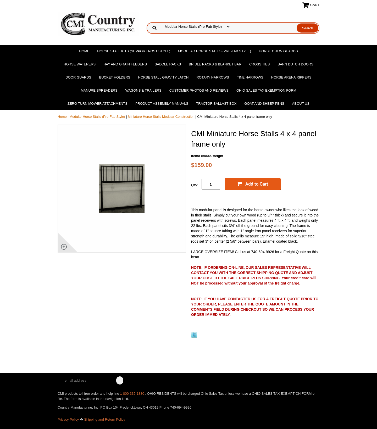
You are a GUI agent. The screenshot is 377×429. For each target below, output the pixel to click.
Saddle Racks (168, 64)
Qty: (194, 185)
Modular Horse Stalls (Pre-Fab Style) (214, 51)
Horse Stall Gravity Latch (163, 77)
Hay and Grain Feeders (125, 64)
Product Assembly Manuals (161, 103)
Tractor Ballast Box (216, 103)
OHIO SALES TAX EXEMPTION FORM (266, 90)
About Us (300, 103)
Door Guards (78, 77)
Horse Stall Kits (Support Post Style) (133, 51)
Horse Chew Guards (278, 51)
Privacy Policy (68, 419)
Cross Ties (259, 64)
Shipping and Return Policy (104, 419)
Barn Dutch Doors (295, 64)
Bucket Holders (114, 77)
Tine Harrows (250, 77)
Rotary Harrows (212, 77)
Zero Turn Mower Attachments (97, 103)
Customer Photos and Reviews (199, 90)
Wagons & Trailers (143, 90)
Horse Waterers (80, 64)
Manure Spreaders (99, 90)
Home (84, 51)
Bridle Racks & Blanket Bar (215, 64)
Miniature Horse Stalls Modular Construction (161, 117)
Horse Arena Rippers (291, 77)
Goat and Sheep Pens (264, 103)
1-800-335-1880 (132, 393)
